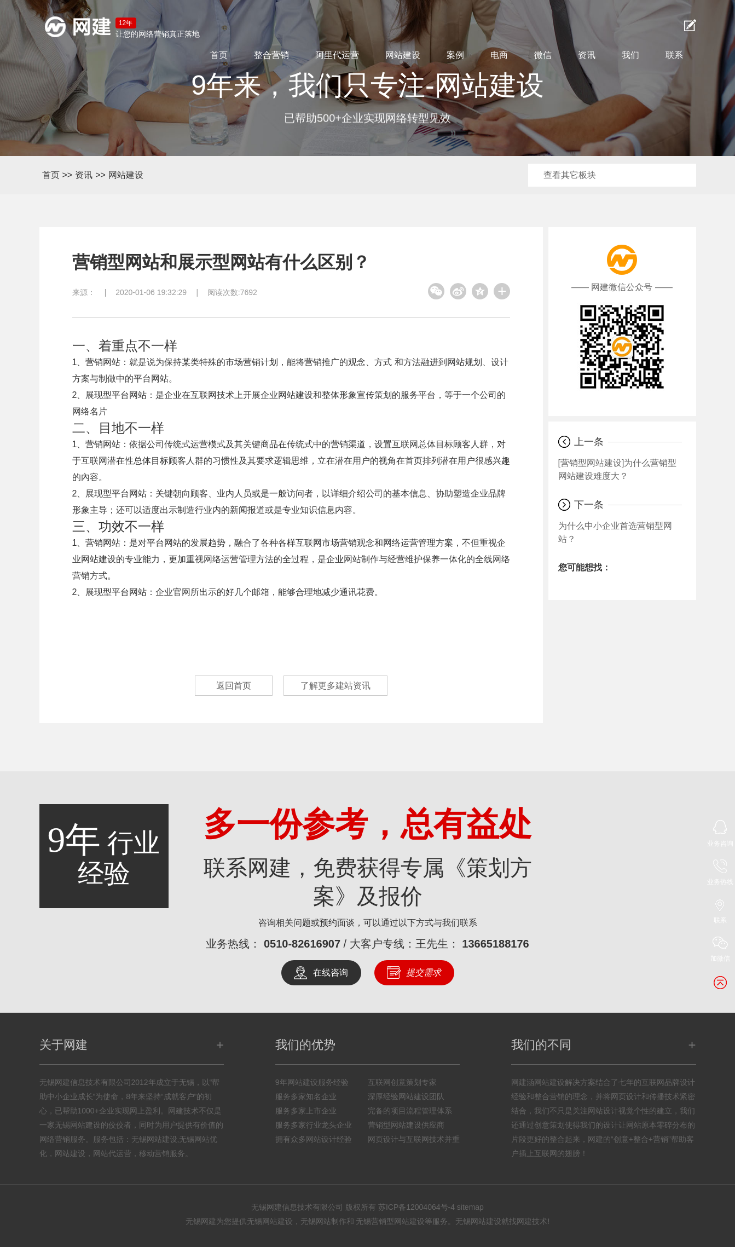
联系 (674, 55)
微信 (543, 55)
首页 (219, 55)
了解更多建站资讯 (335, 685)
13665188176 (495, 944)
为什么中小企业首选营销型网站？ (615, 532)
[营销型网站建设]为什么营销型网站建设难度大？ (617, 469)
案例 (455, 55)
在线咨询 (330, 972)
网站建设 (402, 55)
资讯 (586, 55)
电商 (499, 55)
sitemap (470, 1207)
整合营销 (271, 55)
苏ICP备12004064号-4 (416, 1207)
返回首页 (233, 685)
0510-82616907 (302, 944)
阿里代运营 (337, 55)
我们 (630, 55)
